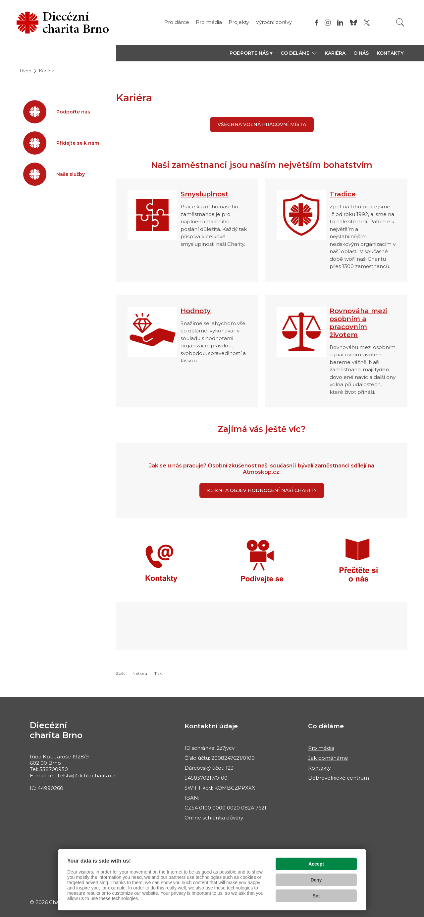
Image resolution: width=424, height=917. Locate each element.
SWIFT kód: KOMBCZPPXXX (220, 788)
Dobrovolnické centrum (338, 778)
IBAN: (192, 798)
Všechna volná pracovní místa (262, 124)
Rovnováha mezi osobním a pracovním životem (359, 323)
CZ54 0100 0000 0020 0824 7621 (225, 808)
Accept (316, 864)
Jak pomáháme (328, 758)
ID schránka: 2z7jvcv (210, 748)
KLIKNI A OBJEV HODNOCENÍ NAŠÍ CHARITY (262, 490)
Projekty (239, 22)
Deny (316, 879)
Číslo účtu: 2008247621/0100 (220, 758)
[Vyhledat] (400, 22)
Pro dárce (176, 22)
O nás (361, 53)
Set (316, 895)
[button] (299, 53)
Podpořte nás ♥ (251, 53)
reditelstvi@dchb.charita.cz (82, 775)
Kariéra (335, 53)
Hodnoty (196, 311)
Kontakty (390, 53)
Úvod (25, 70)
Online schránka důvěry (214, 817)
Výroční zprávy (274, 22)
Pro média (209, 22)
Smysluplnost (205, 194)
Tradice (343, 194)
